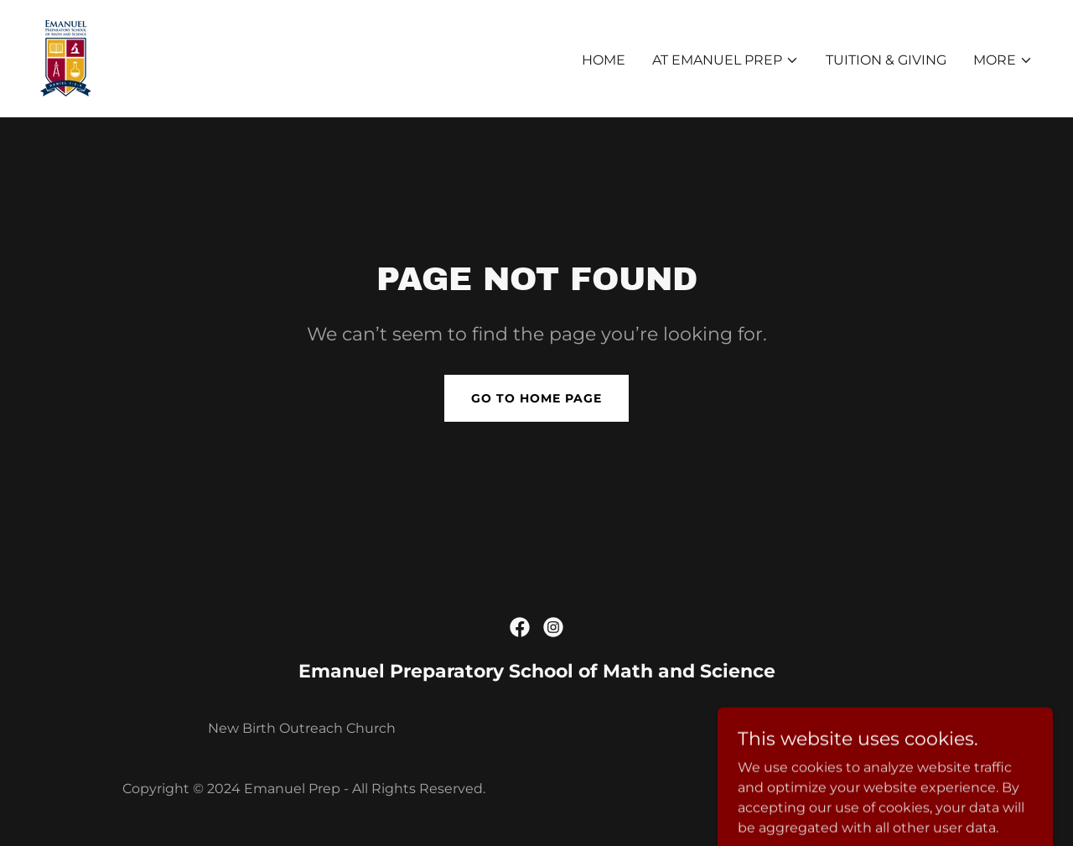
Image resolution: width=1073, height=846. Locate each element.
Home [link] (603, 60)
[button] (725, 60)
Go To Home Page (536, 398)
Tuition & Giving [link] (886, 60)
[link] (65, 57)
